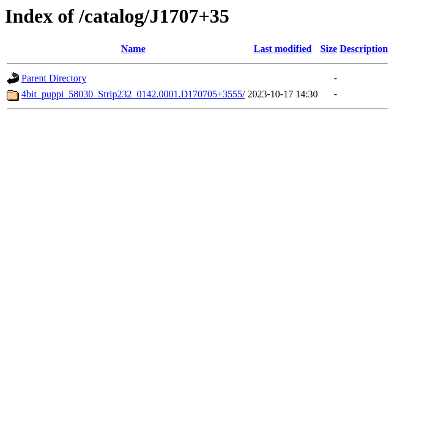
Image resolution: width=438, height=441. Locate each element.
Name (133, 48)
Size (329, 48)
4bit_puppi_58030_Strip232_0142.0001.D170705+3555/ (133, 94)
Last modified (283, 48)
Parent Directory (53, 78)
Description (364, 48)
